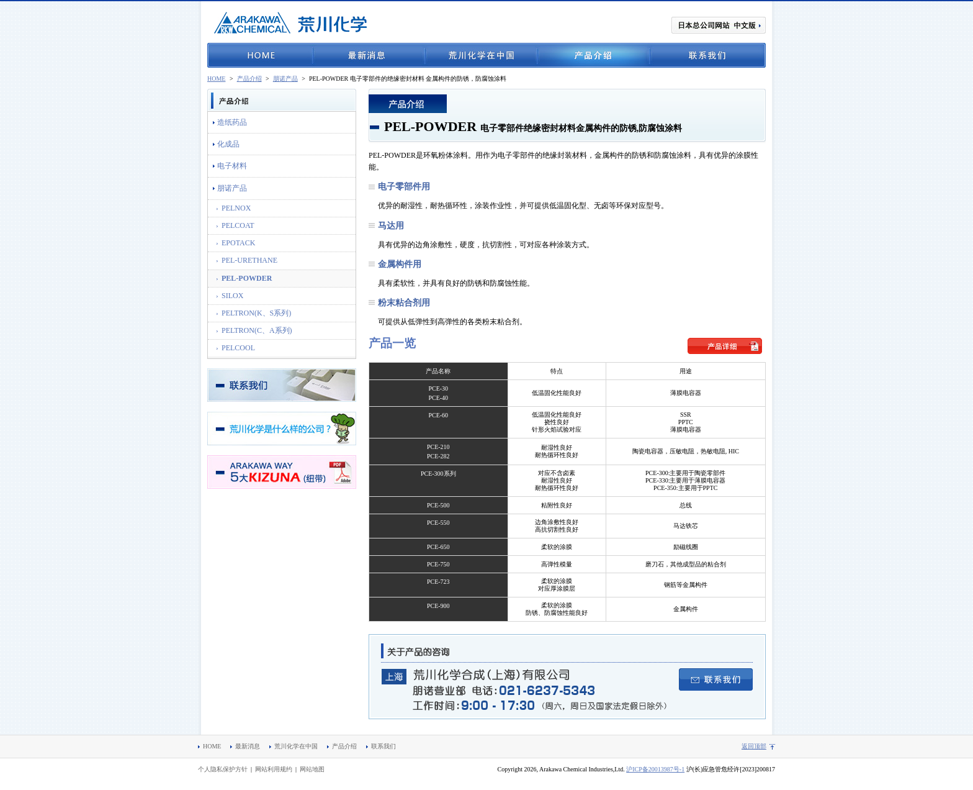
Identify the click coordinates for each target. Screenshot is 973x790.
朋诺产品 (285, 78)
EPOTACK (238, 242)
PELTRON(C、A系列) (257, 330)
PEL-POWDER (247, 278)
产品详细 (725, 346)
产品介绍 (593, 55)
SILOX (232, 295)
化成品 (228, 144)
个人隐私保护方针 (223, 769)
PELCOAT (238, 225)
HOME (260, 55)
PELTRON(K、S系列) (256, 313)
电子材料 (232, 165)
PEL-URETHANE (249, 260)
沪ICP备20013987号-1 (655, 769)
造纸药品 (232, 122)
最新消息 (369, 55)
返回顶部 (754, 746)
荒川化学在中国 (481, 55)
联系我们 (708, 55)
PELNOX (236, 208)
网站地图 (312, 769)
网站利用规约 (273, 769)
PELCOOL (238, 347)
